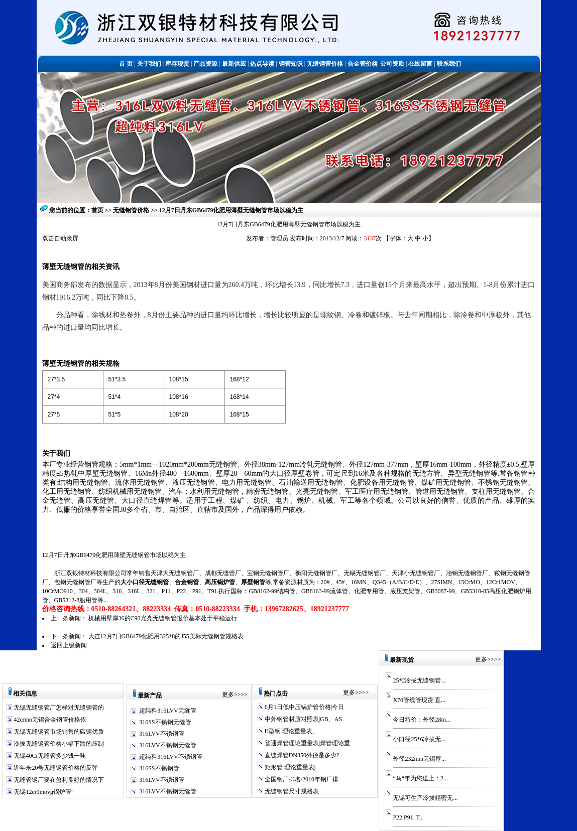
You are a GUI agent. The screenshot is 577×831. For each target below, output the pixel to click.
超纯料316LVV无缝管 (167, 710)
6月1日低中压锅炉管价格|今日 (303, 707)
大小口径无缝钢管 (145, 582)
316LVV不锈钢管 (161, 733)
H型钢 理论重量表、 (291, 731)
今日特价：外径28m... (421, 719)
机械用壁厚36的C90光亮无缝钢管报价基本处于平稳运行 (162, 618)
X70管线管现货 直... (419, 700)
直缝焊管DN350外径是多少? (301, 755)
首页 (97, 210)
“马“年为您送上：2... (420, 778)
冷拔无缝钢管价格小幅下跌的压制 (58, 743)
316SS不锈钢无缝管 (165, 722)
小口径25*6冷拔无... (419, 739)
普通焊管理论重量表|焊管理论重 (306, 743)
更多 (228, 694)
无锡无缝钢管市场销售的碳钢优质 (58, 731)
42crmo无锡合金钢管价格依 (49, 719)
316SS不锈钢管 (159, 768)
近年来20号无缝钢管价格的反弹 (55, 767)
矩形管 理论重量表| (289, 767)
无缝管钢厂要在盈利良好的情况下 (58, 779)
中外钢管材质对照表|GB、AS (302, 719)
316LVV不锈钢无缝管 (167, 745)
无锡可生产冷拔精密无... (425, 797)
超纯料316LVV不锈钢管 (170, 756)
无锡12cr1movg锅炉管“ (43, 791)
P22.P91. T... (408, 817)
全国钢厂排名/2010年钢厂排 (300, 779)
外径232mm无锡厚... (419, 758)
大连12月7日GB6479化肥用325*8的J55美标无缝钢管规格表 (166, 636)
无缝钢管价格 (132, 210)
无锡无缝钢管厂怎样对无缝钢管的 (58, 707)
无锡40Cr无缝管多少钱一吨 (49, 755)
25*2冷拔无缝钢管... (419, 680)
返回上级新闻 (69, 645)
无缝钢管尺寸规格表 (291, 791)
